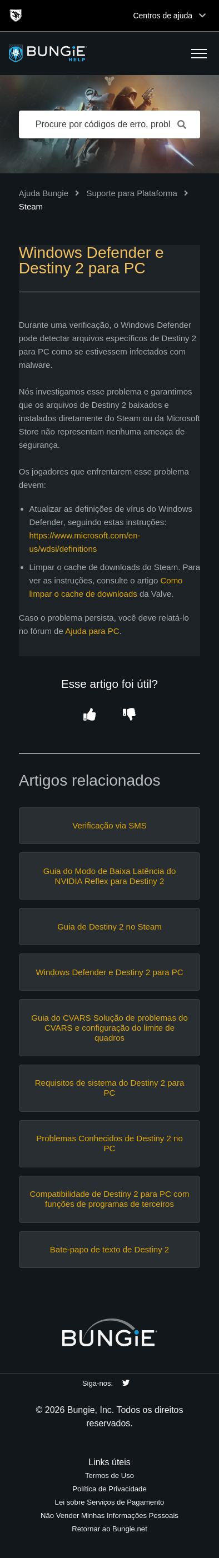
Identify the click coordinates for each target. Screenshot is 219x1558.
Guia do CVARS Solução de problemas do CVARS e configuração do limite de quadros (109, 1027)
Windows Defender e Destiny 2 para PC (109, 972)
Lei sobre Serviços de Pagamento (110, 1502)
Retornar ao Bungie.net (109, 1529)
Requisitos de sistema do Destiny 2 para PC (109, 1087)
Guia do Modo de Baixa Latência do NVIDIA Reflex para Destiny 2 (109, 876)
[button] (199, 53)
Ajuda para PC (92, 631)
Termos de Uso (109, 1475)
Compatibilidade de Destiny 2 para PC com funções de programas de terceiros (110, 1199)
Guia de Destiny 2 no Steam (109, 926)
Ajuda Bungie (43, 193)
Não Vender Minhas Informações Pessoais (109, 1515)
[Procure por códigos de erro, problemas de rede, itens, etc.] (110, 124)
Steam (31, 206)
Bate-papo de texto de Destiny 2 (109, 1249)
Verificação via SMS (109, 825)
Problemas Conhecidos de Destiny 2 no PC (109, 1143)
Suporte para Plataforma (131, 193)
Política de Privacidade (109, 1489)
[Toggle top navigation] (202, 15)
